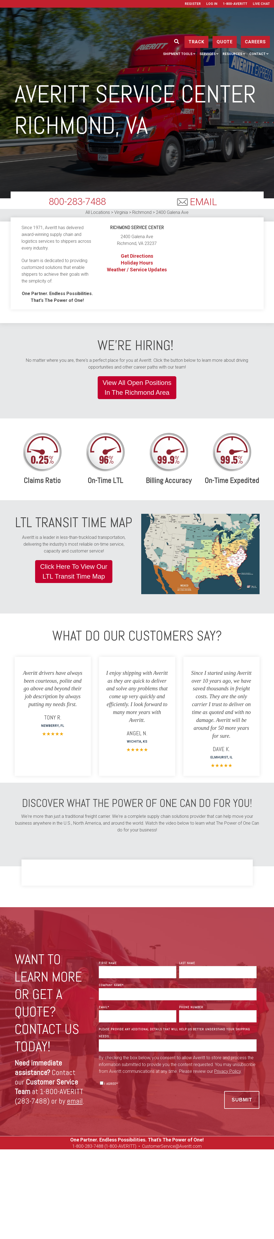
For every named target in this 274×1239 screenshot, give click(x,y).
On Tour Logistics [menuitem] (117, 1197)
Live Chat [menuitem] (261, 4)
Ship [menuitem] (29, 1190)
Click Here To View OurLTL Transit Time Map (73, 571)
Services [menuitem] (207, 30)
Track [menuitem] (46, 1190)
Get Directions (137, 256)
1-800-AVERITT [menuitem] (235, 4)
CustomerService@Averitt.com (172, 1146)
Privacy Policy (173, 1226)
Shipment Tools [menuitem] (177, 30)
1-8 (75, 1146)
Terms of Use (200, 1226)
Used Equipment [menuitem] (235, 1190)
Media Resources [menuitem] (157, 1197)
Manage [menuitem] (66, 1190)
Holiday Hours (137, 263)
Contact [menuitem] (257, 30)
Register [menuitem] (193, 4)
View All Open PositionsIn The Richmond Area (137, 387)
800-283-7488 (77, 201)
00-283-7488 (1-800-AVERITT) (108, 1146)
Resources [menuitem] (232, 30)
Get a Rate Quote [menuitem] (173, 1190)
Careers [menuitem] (204, 1190)
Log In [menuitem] (211, 4)
